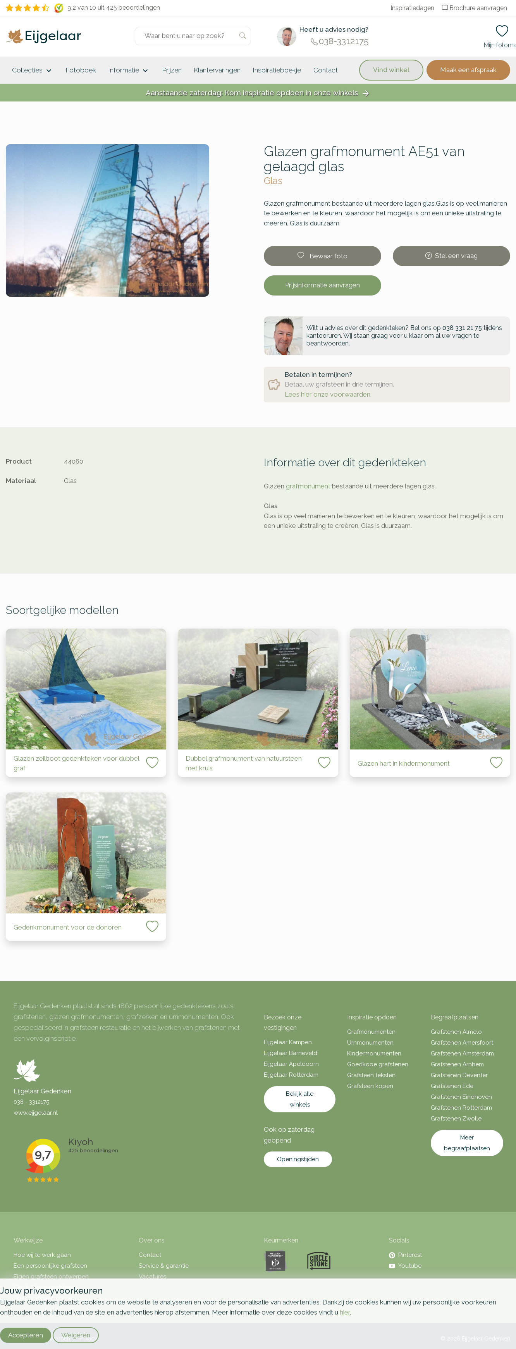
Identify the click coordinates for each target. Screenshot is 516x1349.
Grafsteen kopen (370, 1086)
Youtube (405, 1265)
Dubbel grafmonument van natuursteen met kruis (244, 763)
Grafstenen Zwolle (456, 1118)
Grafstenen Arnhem (457, 1064)
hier (345, 1312)
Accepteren (25, 1335)
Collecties (32, 71)
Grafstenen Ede (452, 1086)
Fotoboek (81, 70)
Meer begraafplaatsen (467, 1143)
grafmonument (308, 486)
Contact (325, 70)
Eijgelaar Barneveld (290, 1053)
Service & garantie (164, 1265)
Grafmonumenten (371, 1031)
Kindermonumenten (374, 1053)
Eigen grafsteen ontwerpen (51, 1276)
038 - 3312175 (31, 1101)
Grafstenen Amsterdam (462, 1053)
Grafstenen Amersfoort (462, 1042)
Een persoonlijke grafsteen (50, 1265)
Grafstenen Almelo (456, 1031)
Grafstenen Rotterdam (461, 1107)
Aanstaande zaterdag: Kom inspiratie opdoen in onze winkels (258, 93)
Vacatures (152, 1276)
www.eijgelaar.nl (36, 1112)
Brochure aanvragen (474, 8)
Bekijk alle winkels (299, 1099)
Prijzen (172, 70)
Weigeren (75, 1335)
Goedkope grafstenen (377, 1064)
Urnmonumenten (370, 1042)
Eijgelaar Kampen (288, 1042)
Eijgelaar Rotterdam (291, 1074)
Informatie (129, 71)
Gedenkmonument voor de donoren (68, 927)
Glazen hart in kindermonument (404, 763)
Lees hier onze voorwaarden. (328, 394)
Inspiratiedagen (412, 8)
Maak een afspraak (468, 70)
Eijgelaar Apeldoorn (291, 1063)
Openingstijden (298, 1159)
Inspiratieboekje (277, 70)
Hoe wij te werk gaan (42, 1254)
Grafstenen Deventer (459, 1075)
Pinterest (405, 1254)
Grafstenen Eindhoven (461, 1096)
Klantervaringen (217, 70)
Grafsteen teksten (371, 1075)
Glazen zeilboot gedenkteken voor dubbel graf (76, 763)
